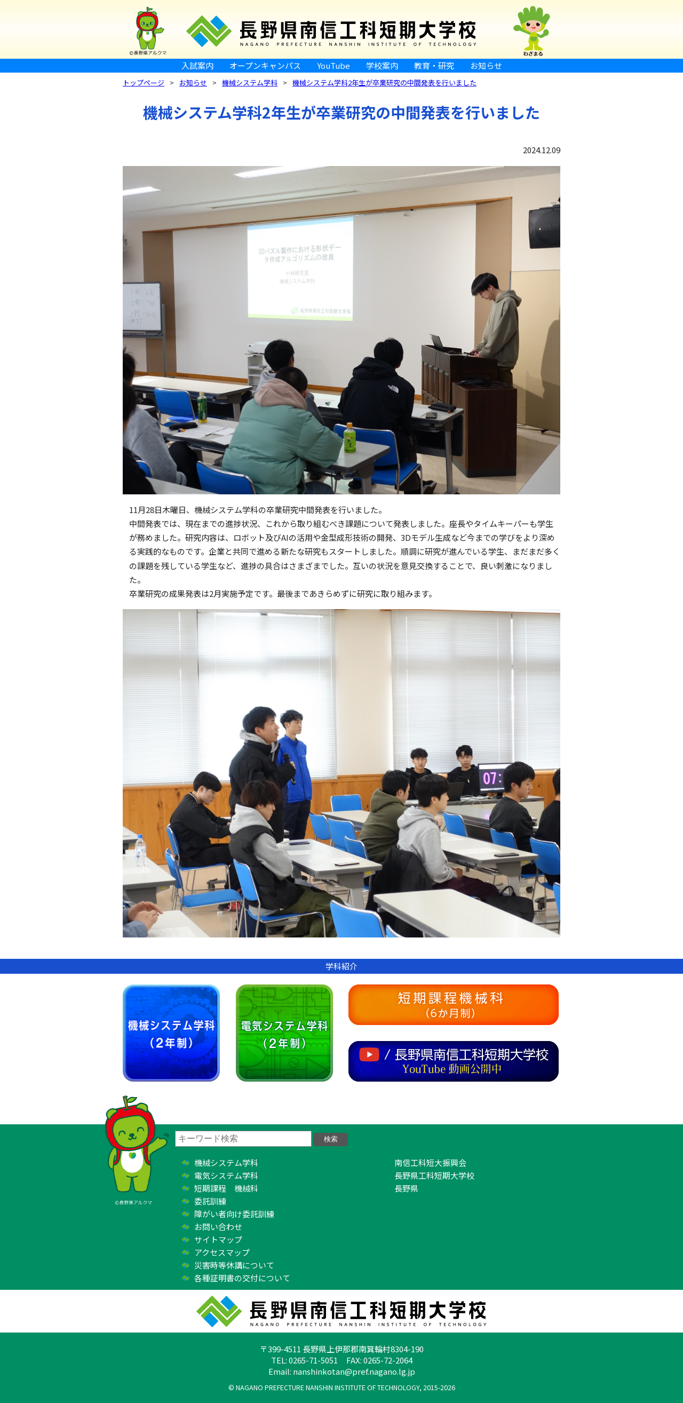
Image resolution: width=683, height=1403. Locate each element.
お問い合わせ (218, 1226)
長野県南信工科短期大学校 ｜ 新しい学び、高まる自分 (341, 29)
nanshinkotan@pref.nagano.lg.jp (354, 1371)
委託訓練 (210, 1201)
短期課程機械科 (453, 1004)
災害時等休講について (234, 1265)
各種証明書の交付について (242, 1277)
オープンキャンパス (265, 65)
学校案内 (382, 65)
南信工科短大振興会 (430, 1162)
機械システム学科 (249, 82)
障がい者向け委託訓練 (234, 1213)
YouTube (333, 65)
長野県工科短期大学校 (434, 1175)
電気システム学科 (284, 1033)
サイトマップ (218, 1239)
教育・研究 (434, 65)
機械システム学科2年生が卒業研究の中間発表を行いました (384, 82)
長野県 (406, 1188)
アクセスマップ (222, 1252)
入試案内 (197, 65)
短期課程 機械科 (226, 1188)
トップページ (143, 82)
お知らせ (486, 65)
